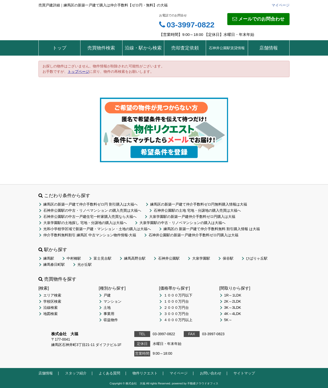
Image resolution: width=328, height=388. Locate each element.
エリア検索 (52, 295)
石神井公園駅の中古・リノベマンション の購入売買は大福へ (92, 210)
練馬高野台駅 (135, 258)
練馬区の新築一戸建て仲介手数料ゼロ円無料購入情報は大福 (198, 204)
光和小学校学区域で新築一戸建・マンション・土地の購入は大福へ (97, 229)
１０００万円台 (176, 301)
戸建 (107, 295)
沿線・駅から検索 (143, 47)
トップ (59, 47)
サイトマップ (244, 373)
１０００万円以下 (178, 295)
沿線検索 (50, 307)
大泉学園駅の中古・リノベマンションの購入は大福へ (182, 223)
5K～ (228, 320)
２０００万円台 (176, 307)
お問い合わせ (210, 373)
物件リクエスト (145, 373)
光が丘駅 (84, 264)
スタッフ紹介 (76, 373)
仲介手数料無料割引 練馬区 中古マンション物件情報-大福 (89, 235)
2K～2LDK (232, 301)
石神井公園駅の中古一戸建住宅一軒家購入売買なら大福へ (90, 217)
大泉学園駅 (201, 258)
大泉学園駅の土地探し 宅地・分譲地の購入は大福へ (85, 223)
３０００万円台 (176, 314)
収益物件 (111, 320)
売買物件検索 (101, 47)
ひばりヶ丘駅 (257, 258)
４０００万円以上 (178, 320)
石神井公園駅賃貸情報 (227, 48)
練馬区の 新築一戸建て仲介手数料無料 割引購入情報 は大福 (211, 229)
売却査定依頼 (185, 47)
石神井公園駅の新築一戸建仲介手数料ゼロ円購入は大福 (193, 235)
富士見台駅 (102, 258)
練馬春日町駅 (54, 264)
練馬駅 (48, 258)
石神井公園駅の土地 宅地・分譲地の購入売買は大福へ (197, 210)
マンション (112, 301)
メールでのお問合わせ (258, 19)
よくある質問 (109, 373)
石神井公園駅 (169, 258)
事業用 (109, 314)
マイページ (281, 5)
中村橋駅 (74, 258)
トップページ (78, 71)
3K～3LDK (232, 307)
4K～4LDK (232, 314)
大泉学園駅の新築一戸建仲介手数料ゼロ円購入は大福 (192, 217)
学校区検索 (52, 301)
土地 (107, 307)
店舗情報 (268, 47)
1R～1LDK (232, 295)
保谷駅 (228, 258)
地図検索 (50, 314)
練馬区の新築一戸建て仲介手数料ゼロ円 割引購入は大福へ (90, 204)
